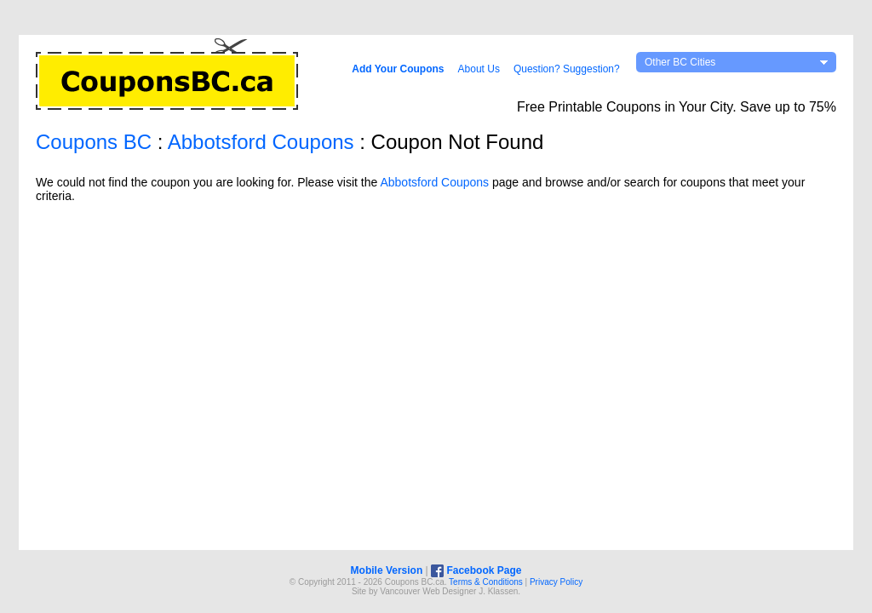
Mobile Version (387, 570)
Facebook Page (476, 570)
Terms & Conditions (486, 582)
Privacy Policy (556, 582)
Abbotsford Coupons (261, 141)
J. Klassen (498, 591)
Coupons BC (94, 141)
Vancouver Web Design (424, 591)
